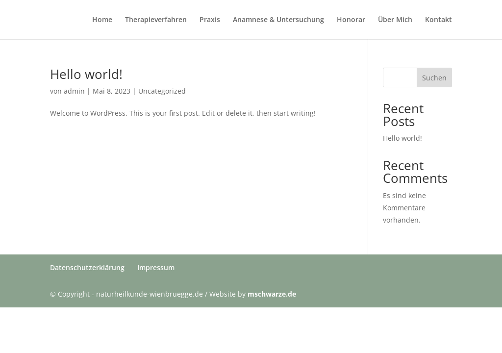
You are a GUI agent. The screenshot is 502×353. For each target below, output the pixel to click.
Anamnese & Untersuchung (278, 20)
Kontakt (438, 20)
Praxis (210, 20)
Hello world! (86, 74)
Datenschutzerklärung (87, 267)
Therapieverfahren (156, 20)
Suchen (434, 77)
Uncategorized (162, 91)
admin (74, 91)
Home (102, 20)
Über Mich (395, 20)
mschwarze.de (272, 294)
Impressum (156, 267)
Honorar (351, 20)
